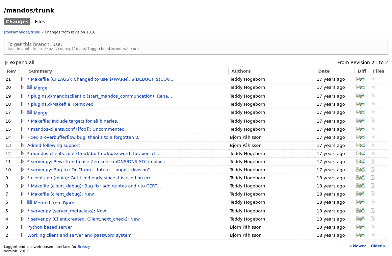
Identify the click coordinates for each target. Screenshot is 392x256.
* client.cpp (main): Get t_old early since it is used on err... (90, 178)
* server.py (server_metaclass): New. (67, 211)
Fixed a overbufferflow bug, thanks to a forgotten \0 (83, 138)
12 (8, 154)
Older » (378, 247)
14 (8, 138)
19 (8, 97)
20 (8, 88)
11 (8, 162)
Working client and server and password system (79, 236)
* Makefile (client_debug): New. (61, 195)
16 (8, 122)
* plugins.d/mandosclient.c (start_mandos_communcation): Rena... (99, 97)
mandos (22, 32)
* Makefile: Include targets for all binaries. (72, 122)
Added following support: (54, 146)
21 (374, 63)
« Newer (357, 247)
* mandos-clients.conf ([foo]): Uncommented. (76, 130)
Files (40, 21)
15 (8, 130)
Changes (17, 21)
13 (8, 146)
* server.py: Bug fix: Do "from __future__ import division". (89, 170)
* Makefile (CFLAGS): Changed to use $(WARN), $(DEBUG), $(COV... (100, 80)
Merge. (41, 89)
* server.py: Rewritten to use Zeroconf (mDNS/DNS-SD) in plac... (96, 162)
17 (8, 113)
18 (8, 105)
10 (8, 170)
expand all (19, 63)
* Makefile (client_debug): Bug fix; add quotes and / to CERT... (94, 186)
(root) (9, 32)
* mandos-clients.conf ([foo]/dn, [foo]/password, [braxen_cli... (94, 154)
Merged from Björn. (55, 203)
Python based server (49, 228)
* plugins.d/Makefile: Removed (60, 105)
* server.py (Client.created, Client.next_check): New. (84, 220)
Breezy (84, 248)
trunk (35, 32)
